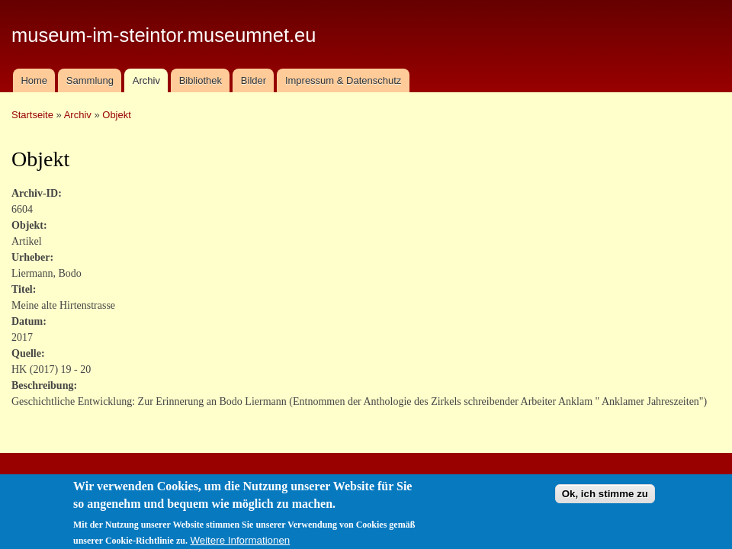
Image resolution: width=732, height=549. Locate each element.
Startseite (32, 114)
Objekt (116, 114)
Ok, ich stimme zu (605, 499)
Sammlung (90, 80)
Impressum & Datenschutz (343, 80)
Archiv (146, 80)
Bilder (253, 80)
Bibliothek (200, 80)
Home (34, 80)
